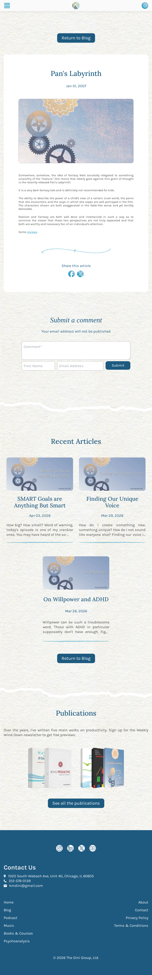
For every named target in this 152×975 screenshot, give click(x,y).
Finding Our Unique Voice (112, 502)
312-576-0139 (20, 881)
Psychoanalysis (17, 941)
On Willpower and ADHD (76, 599)
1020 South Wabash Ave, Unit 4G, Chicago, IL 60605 (51, 876)
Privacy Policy (137, 918)
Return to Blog (76, 37)
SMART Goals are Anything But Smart (40, 502)
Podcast (10, 918)
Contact (141, 910)
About (143, 902)
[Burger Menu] (7, 5)
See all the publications (76, 803)
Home (8, 902)
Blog (7, 910)
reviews (32, 232)
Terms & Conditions (131, 925)
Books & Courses (18, 933)
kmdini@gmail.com (26, 885)
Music (9, 925)
